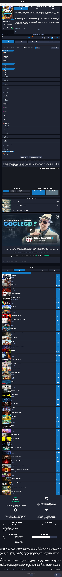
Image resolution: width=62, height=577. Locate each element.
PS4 (46, 26)
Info (21, 8)
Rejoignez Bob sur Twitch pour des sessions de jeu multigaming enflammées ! (31, 256)
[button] (47, 38)
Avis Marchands (18, 544)
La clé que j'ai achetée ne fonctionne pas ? (11, 532)
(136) (44, 260)
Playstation (5, 544)
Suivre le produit (16, 198)
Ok (31, 575)
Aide (57, 575)
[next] (12, 19)
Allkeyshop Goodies (19, 546)
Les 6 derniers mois (19, 195)
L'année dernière (12, 195)
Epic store (25, 33)
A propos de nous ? (7, 530)
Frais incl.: (54, 47)
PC (3, 540)
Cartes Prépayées (18, 542)
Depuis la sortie (6, 195)
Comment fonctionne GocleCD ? (9, 529)
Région (12, 47)
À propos (37, 8)
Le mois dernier (26, 195)
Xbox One (49, 26)
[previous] (3, 19)
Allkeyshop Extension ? (7, 536)
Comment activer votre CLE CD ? (9, 533)
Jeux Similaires (17, 44)
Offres (4, 44)
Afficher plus (24, 161)
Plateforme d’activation (28, 47)
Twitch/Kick (41, 529)
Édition (18, 47)
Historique (10, 44)
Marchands (41, 530)
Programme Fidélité (19, 540)
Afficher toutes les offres (35, 161)
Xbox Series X (54, 26)
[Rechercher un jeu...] (31, 4)
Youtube (57, 529)
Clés (37, 47)
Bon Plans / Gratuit (19, 543)
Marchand (6, 47)
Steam (29, 33)
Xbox (4, 542)
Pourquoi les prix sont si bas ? (9, 531)
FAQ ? (4, 535)
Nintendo (5, 546)
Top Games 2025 (18, 545)
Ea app (32, 33)
